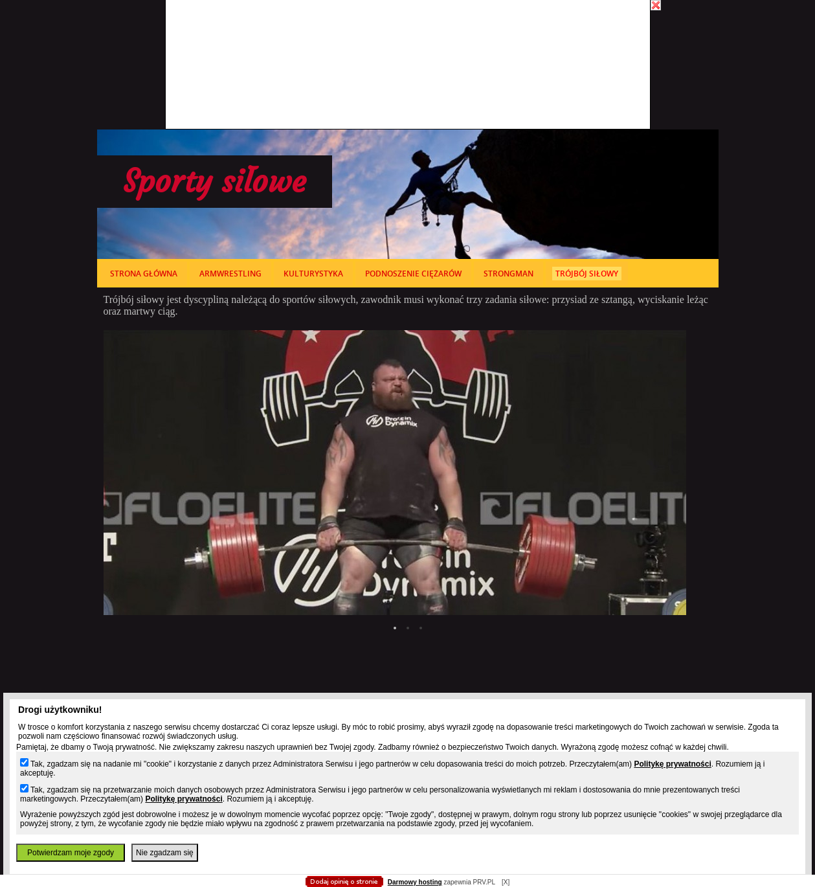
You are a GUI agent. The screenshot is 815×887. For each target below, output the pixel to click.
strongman (508, 273)
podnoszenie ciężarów (413, 273)
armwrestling (230, 273)
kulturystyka (313, 273)
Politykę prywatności (672, 764)
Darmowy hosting (415, 882)
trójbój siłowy (586, 273)
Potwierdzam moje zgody (70, 852)
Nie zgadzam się (165, 852)
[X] (505, 882)
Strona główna (143, 273)
